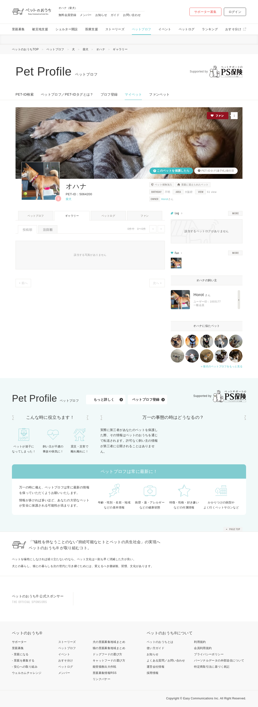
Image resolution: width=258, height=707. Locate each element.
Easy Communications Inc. (201, 698)
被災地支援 (40, 29)
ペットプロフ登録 (146, 399)
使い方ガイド (155, 648)
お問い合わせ (132, 15)
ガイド (115, 15)
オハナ (100, 49)
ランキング (210, 29)
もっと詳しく (104, 399)
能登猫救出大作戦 (104, 666)
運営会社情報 (155, 666)
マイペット (133, 94)
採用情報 (152, 673)
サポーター (19, 642)
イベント (164, 29)
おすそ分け (233, 29)
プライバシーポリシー (209, 654)
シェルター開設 (66, 29)
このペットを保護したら (173, 170)
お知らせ (101, 15)
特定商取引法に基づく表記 (211, 666)
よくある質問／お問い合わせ (166, 660)
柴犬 (86, 49)
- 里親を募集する (23, 660)
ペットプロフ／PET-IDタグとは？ (67, 94)
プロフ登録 (109, 94)
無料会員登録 (67, 15)
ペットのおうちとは (160, 642)
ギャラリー (72, 215)
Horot (164, 199)
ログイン (235, 12)
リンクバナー (101, 679)
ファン (144, 215)
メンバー (85, 15)
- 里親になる (20, 654)
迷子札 (221, 170)
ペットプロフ (141, 29)
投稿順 (27, 229)
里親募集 (18, 29)
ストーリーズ (114, 29)
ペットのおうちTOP (25, 49)
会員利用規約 (203, 648)
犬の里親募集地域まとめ (109, 642)
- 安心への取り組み (25, 666)
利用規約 (200, 642)
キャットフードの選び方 (109, 660)
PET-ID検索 (25, 94)
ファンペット (159, 94)
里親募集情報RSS (105, 673)
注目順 (48, 229)
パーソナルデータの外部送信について (219, 660)
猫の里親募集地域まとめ (109, 648)
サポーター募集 (205, 12)
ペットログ (187, 29)
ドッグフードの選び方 (107, 654)
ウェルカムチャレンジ (27, 673)
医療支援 (91, 29)
